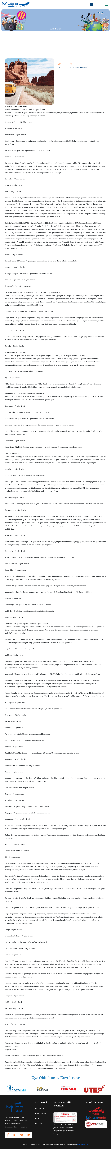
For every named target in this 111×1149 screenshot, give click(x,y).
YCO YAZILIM (82, 1145)
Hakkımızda (40, 1113)
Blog (37, 1118)
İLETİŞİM (38, 1123)
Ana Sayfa (55, 28)
